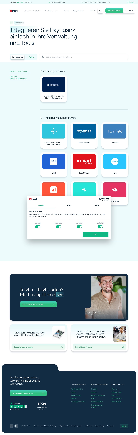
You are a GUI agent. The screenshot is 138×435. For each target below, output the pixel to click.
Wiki (92, 399)
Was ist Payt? (116, 402)
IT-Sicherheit (116, 399)
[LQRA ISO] (42, 406)
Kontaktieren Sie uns (99, 347)
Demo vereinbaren (113, 11)
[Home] (11, 23)
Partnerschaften (97, 402)
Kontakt (94, 389)
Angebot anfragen (98, 395)
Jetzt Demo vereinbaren (38, 304)
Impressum (114, 426)
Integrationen (78, 11)
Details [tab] (69, 205)
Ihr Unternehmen (51, 11)
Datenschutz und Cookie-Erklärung (45, 426)
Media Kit (115, 395)
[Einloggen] (130, 2)
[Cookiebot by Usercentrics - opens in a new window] (100, 199)
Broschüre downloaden (38, 347)
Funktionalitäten (77, 389)
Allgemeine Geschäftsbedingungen (72, 426)
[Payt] (14, 11)
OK (95, 234)
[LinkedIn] (11, 426)
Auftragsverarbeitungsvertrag (97, 426)
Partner (32, 57)
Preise (66, 11)
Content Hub (116, 392)
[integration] (53, 88)
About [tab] (97, 205)
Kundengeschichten (78, 402)
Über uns (115, 389)
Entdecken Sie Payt (32, 11)
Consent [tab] (41, 205)
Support (94, 392)
